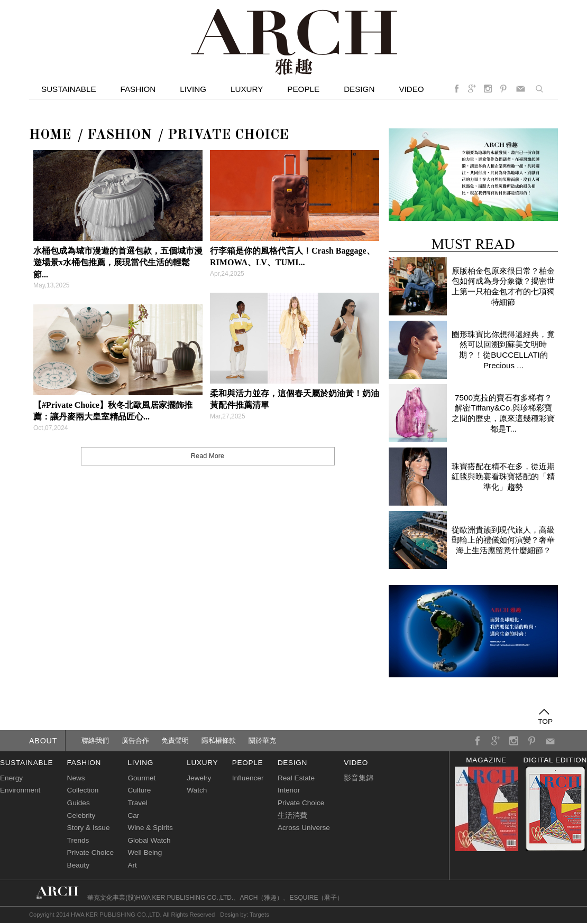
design (292, 763)
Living (193, 89)
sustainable (26, 763)
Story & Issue (88, 828)
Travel (137, 803)
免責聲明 (175, 740)
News (76, 778)
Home (50, 135)
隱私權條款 (218, 740)
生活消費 (292, 815)
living (140, 763)
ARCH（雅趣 (258, 897)
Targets (259, 914)
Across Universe (304, 828)
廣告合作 (135, 740)
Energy (11, 778)
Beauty (78, 865)
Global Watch (148, 840)
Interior (289, 790)
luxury (202, 763)
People (303, 89)
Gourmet (141, 778)
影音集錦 (358, 778)
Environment (20, 790)
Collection (83, 790)
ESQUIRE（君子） (316, 897)
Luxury (247, 89)
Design (359, 89)
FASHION (119, 135)
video (411, 89)
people (247, 763)
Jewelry (199, 778)
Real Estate (296, 778)
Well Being (144, 852)
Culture (139, 790)
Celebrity (81, 815)
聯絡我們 (95, 740)
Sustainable (68, 89)
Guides (78, 803)
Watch (197, 790)
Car (133, 815)
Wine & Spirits (149, 828)
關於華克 (262, 740)
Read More (207, 456)
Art (131, 865)
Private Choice (228, 135)
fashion (84, 763)
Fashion (138, 89)
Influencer (248, 778)
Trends (78, 840)
